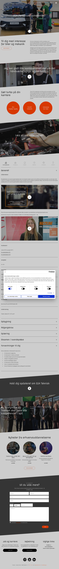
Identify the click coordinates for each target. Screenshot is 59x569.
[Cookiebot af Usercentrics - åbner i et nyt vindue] (49, 272)
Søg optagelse (6, 48)
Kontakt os (48, 545)
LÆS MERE (32, 408)
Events (34, 2)
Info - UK (50, 2)
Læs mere (13, 463)
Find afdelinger (43, 565)
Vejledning (39, 2)
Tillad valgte (29, 296)
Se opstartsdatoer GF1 (5, 252)
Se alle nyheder (6, 417)
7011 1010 (31, 565)
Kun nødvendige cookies (13, 296)
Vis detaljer (50, 292)
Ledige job (10, 550)
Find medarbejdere (48, 546)
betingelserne (18, 522)
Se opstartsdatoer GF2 (5, 254)
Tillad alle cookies (46, 296)
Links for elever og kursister (48, 548)
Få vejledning (29, 550)
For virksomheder (45, 2)
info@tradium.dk (37, 565)
